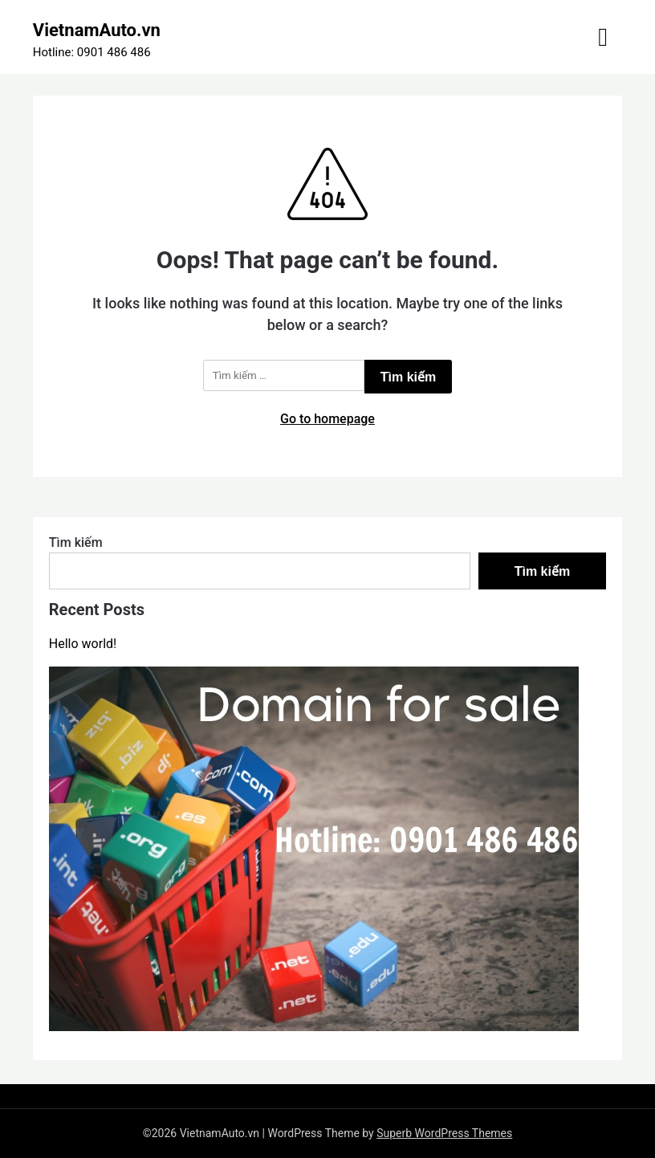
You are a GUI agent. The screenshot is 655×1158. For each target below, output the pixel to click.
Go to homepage (327, 418)
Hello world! (82, 643)
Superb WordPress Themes (444, 1133)
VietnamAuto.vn (97, 30)
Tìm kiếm (76, 542)
